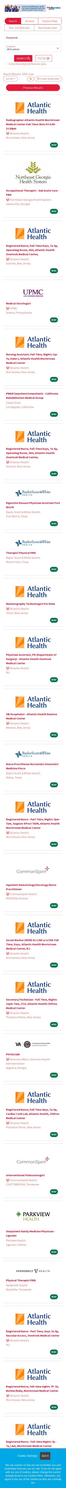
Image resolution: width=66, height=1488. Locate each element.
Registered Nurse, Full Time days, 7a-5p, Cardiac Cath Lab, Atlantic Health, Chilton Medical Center (32, 1114)
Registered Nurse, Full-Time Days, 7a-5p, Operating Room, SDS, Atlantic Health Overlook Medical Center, (32, 250)
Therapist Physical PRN (21, 552)
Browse (29, 21)
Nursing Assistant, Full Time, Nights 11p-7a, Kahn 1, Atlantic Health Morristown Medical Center (32, 359)
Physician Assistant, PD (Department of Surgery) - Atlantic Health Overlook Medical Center (31, 659)
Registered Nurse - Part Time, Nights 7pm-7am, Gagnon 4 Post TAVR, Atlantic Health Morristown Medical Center (33, 823)
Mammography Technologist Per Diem (30, 603)
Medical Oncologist (18, 303)
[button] (43, 58)
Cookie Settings (27, 1455)
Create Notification (48, 78)
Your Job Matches (19, 27)
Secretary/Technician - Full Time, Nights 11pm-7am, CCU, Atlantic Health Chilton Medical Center (31, 1004)
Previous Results (33, 87)
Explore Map (49, 21)
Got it (45, 1455)
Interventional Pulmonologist (25, 1175)
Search (13, 21)
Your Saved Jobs (47, 27)
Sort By (9, 78)
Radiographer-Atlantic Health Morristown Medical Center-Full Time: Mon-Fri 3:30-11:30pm (32, 124)
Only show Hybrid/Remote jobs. (28, 64)
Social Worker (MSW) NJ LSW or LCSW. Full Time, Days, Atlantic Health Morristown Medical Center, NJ (32, 944)
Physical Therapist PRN (21, 1280)
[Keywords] (33, 38)
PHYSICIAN (13, 1054)
